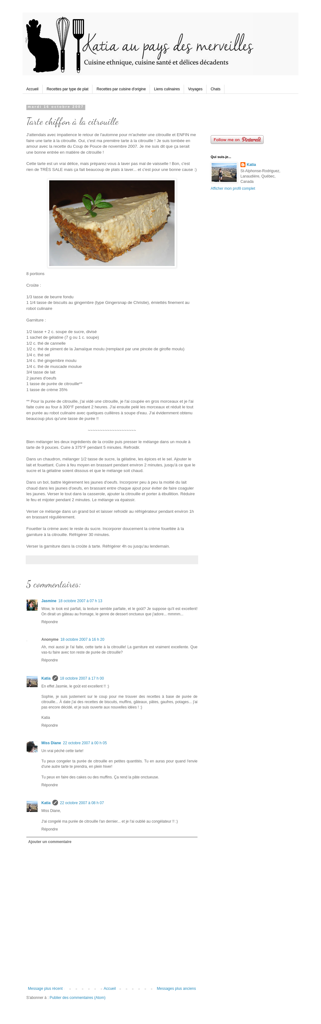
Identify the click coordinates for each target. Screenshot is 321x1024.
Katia (45, 678)
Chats (215, 89)
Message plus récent (45, 988)
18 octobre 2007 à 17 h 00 (82, 678)
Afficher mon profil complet (233, 188)
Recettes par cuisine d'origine (121, 89)
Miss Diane (51, 743)
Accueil (32, 89)
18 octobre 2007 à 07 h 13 (80, 601)
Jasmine (48, 601)
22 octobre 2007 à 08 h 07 (82, 803)
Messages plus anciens (176, 988)
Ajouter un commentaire (49, 842)
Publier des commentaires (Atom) (77, 997)
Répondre (49, 622)
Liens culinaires (167, 89)
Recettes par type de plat (67, 89)
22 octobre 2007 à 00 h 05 (85, 743)
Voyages (195, 89)
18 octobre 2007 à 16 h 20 (82, 639)
